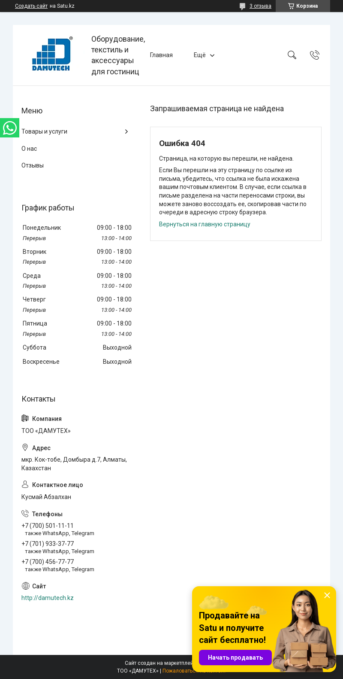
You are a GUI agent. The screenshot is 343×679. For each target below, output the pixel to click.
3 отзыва (260, 6)
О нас (29, 148)
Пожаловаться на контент (194, 671)
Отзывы (32, 165)
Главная (161, 55)
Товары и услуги (44, 131)
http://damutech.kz (47, 597)
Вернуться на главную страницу (204, 224)
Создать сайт (31, 6)
